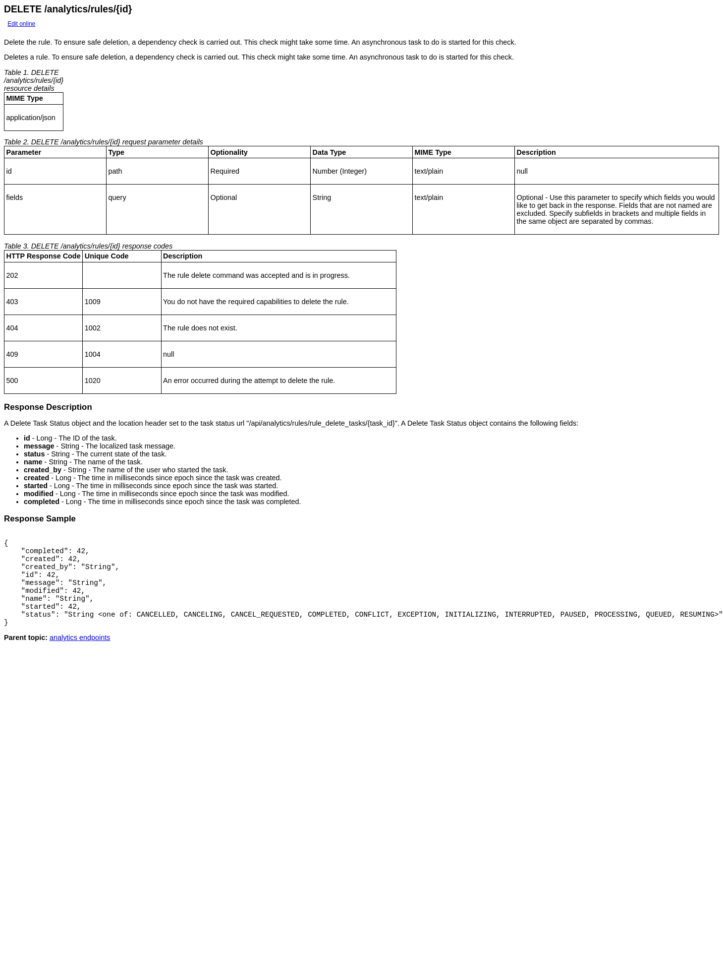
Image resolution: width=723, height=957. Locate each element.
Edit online (21, 23)
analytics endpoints (80, 655)
